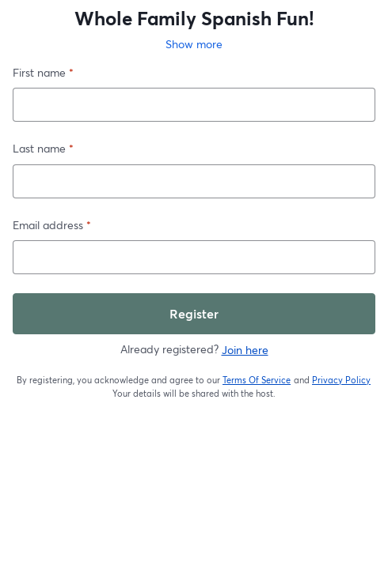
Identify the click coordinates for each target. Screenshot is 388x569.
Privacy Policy (341, 380)
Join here (245, 349)
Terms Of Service (257, 380)
